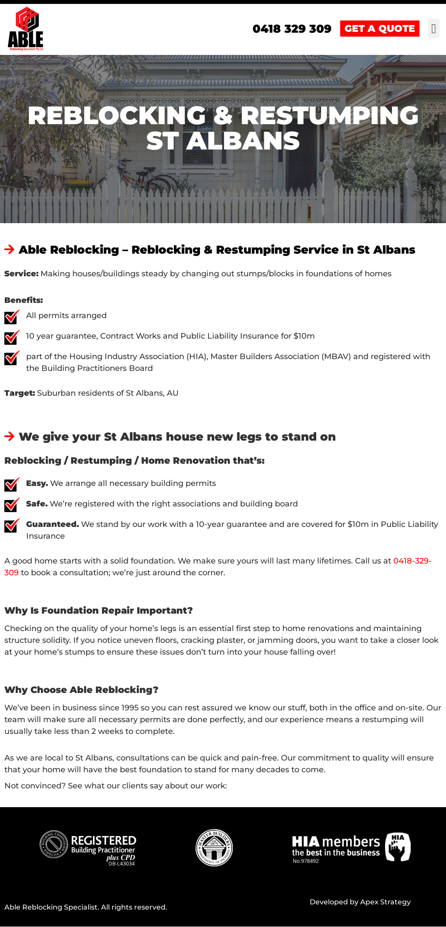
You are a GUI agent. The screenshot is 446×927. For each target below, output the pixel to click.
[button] (433, 29)
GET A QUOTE (380, 29)
